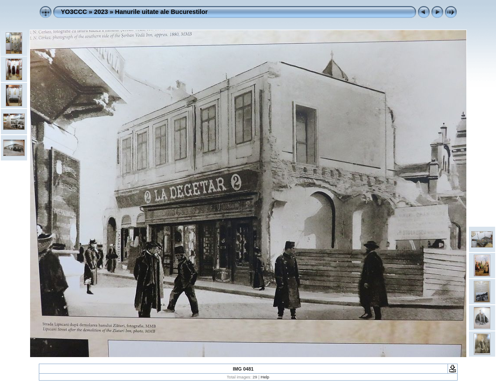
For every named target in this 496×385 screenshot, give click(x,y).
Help (264, 377)
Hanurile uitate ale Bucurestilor (161, 11)
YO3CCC (74, 11)
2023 (101, 11)
